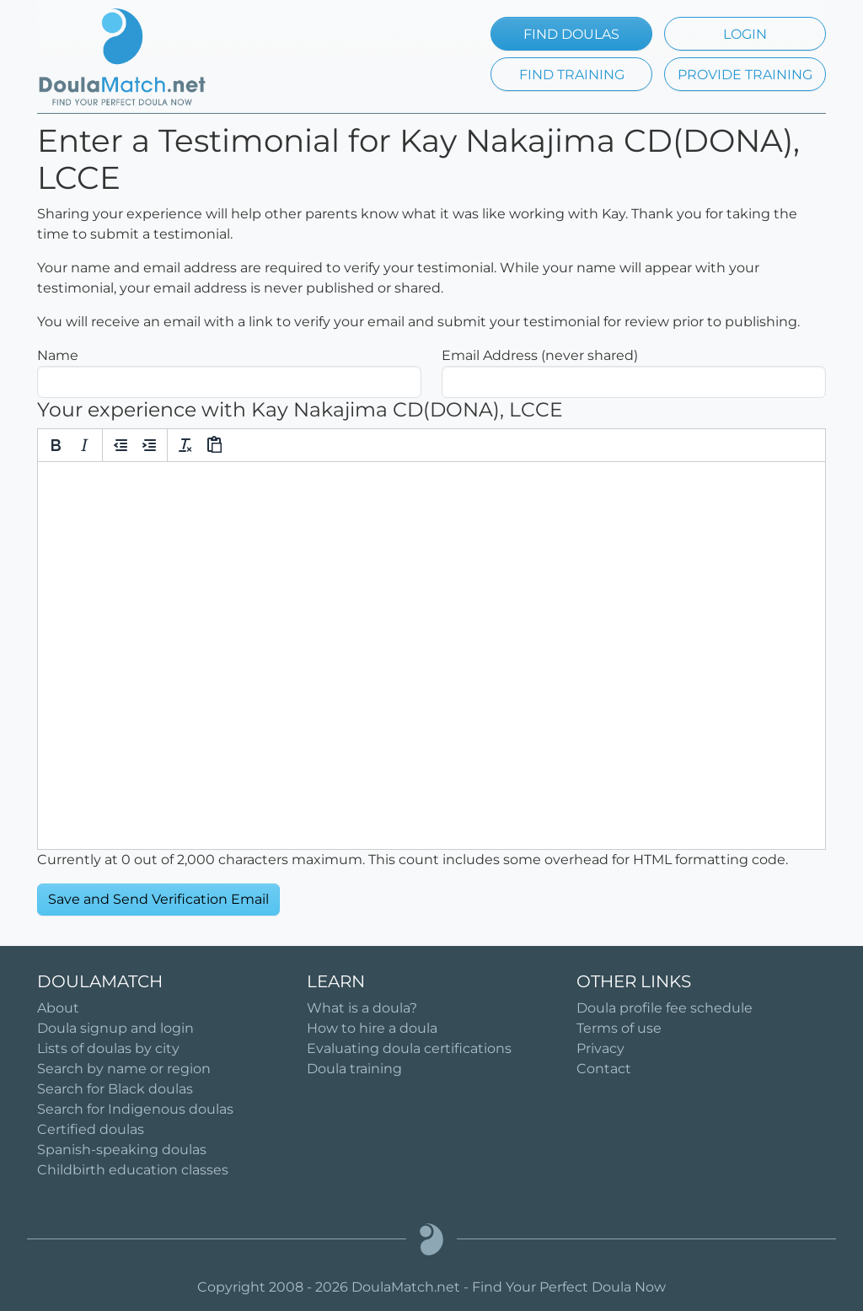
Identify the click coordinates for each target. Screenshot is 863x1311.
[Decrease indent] (120, 445)
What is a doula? (362, 1008)
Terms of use (619, 1028)
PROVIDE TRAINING (745, 75)
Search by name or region (124, 1069)
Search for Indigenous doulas (135, 1109)
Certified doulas (90, 1129)
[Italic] (84, 445)
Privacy (600, 1048)
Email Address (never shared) (540, 355)
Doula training (354, 1069)
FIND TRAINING (571, 75)
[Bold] (55, 445)
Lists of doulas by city (108, 1048)
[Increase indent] (149, 445)
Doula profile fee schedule (664, 1008)
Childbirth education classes (132, 1170)
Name (57, 355)
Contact (603, 1069)
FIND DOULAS (571, 34)
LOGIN (745, 34)
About (58, 1008)
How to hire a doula (372, 1028)
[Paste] (214, 445)
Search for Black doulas (115, 1089)
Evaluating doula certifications (409, 1048)
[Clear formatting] (185, 445)
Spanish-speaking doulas (121, 1150)
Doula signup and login (115, 1028)
